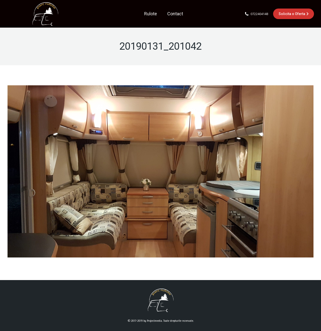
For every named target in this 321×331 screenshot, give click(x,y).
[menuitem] (150, 14)
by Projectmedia (152, 320)
